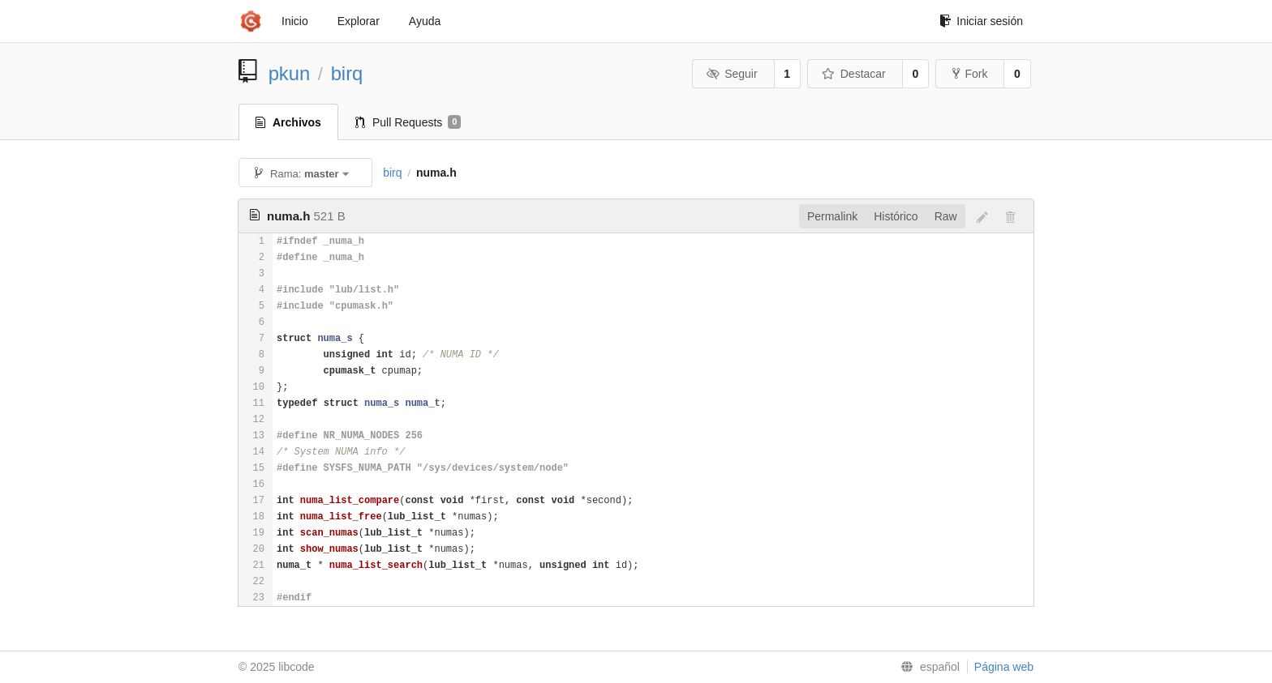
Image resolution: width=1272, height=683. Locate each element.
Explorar (358, 21)
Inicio (294, 21)
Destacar (854, 73)
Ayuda (424, 21)
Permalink (832, 216)
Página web (1004, 666)
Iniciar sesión (981, 21)
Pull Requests (408, 122)
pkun (290, 73)
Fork (969, 73)
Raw (946, 216)
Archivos (288, 122)
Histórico (895, 216)
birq (347, 73)
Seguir (732, 73)
